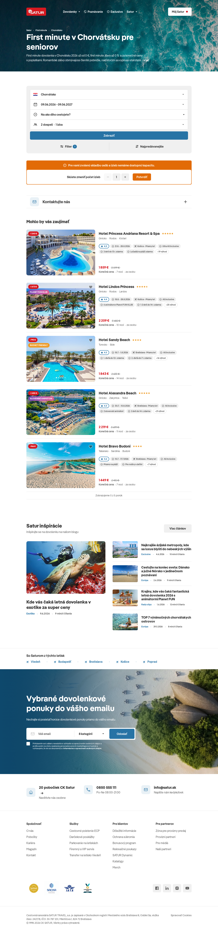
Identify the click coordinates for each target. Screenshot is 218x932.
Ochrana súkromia (124, 837)
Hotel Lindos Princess (116, 286)
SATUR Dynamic (123, 855)
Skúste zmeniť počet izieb (83, 177)
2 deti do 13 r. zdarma (112, 251)
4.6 (104, 459)
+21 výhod (159, 411)
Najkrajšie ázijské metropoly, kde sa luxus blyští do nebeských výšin (166, 547)
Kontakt (31, 855)
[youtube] (187, 888)
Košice (122, 661)
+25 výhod (171, 304)
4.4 (104, 299)
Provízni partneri (165, 837)
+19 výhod (162, 251)
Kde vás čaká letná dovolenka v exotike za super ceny (58, 604)
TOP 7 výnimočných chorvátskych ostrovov (166, 619)
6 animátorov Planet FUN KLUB (117, 304)
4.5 (104, 246)
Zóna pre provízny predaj (171, 831)
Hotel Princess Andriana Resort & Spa (129, 233)
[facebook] (157, 888)
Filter (68, 146)
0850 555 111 (106, 787)
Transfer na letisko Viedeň (85, 855)
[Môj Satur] (180, 12)
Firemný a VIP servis (81, 849)
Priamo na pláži (109, 464)
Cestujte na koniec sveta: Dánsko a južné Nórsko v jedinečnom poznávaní (165, 571)
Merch (116, 867)
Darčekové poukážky (81, 837)
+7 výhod (151, 464)
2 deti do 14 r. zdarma (139, 411)
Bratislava (94, 661)
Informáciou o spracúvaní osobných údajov (82, 748)
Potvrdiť (141, 177)
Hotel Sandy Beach (114, 339)
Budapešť (62, 661)
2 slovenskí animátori (112, 411)
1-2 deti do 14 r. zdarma (149, 304)
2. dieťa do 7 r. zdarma (139, 358)
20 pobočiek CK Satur (57, 789)
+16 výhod (161, 358)
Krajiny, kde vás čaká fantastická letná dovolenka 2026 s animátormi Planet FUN (165, 595)
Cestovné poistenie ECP (84, 831)
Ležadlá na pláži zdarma (140, 251)
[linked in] (167, 888)
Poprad (150, 661)
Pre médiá (162, 843)
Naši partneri (163, 849)
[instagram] (177, 888)
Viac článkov (178, 528)
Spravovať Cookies (181, 915)
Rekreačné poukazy (124, 849)
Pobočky (31, 837)
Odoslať (122, 734)
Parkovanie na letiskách (83, 843)
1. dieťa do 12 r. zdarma (112, 358)
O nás (30, 831)
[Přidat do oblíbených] (90, 234)
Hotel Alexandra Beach (117, 393)
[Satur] (36, 11)
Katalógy (118, 861)
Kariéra (30, 843)
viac (146, 60)
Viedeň (33, 661)
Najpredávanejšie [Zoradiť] (150, 146)
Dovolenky (71, 11)
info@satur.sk (165, 787)
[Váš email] (50, 734)
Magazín (31, 849)
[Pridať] (125, 177)
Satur (132, 11)
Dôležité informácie (124, 831)
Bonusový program (124, 843)
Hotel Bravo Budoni (115, 446)
